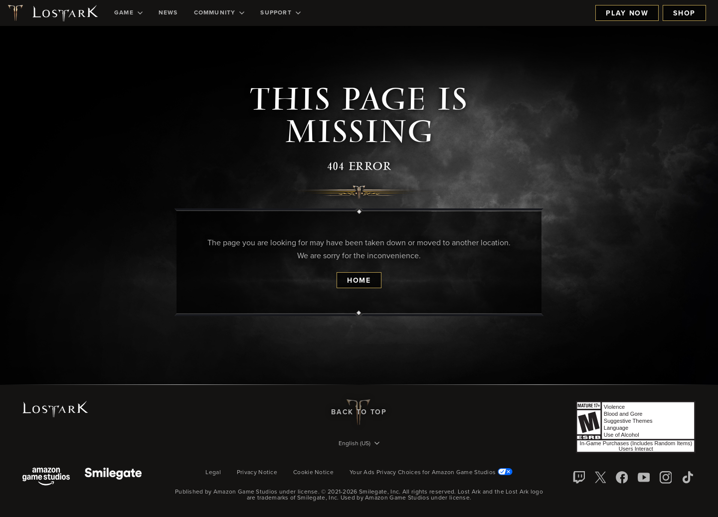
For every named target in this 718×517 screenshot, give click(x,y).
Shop (684, 13)
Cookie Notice (313, 473)
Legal (213, 473)
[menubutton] (359, 444)
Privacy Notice (257, 473)
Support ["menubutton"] (280, 13)
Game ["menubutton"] (128, 13)
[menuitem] (128, 13)
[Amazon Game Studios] (46, 477)
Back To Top (358, 412)
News (168, 13)
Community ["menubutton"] (219, 13)
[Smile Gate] (113, 477)
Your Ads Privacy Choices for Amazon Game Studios (431, 473)
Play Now (627, 13)
